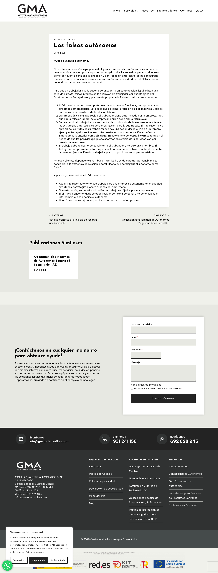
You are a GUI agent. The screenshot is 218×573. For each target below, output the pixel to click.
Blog (91, 503)
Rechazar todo (38, 560)
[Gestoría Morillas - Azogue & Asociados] (32, 11)
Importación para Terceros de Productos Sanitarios (185, 495)
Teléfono (138, 350)
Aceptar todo (59, 560)
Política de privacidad (102, 481)
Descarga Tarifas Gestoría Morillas (144, 469)
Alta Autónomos (178, 466)
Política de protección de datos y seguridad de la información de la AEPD (144, 514)
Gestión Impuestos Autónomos (180, 484)
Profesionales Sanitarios (183, 505)
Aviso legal (95, 466)
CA (201, 10)
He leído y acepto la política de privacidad (159, 389)
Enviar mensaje (163, 398)
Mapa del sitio (97, 496)
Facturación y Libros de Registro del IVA (143, 488)
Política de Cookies (100, 473)
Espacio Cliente (167, 10)
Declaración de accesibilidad (106, 488)
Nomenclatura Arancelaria (144, 478)
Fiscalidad (59, 39)
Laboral (71, 39)
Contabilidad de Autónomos (185, 473)
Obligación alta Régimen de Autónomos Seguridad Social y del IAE (140, 219)
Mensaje (136, 363)
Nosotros (148, 10)
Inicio (116, 10)
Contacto (186, 10)
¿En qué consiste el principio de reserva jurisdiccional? (77, 219)
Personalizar (19, 560)
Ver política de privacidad (147, 385)
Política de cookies (35, 552)
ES (197, 10)
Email (136, 337)
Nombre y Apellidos (144, 324)
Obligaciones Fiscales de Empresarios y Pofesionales (145, 500)
